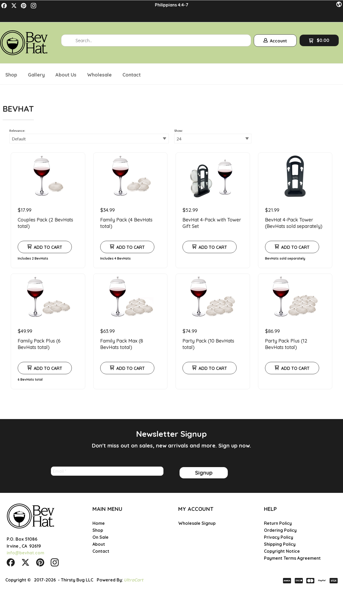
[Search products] (156, 29)
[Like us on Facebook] (4, 5)
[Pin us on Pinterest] (23, 5)
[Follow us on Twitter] (14, 5)
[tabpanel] (171, 250)
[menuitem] (11, 63)
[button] (339, 5)
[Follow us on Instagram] (33, 5)
